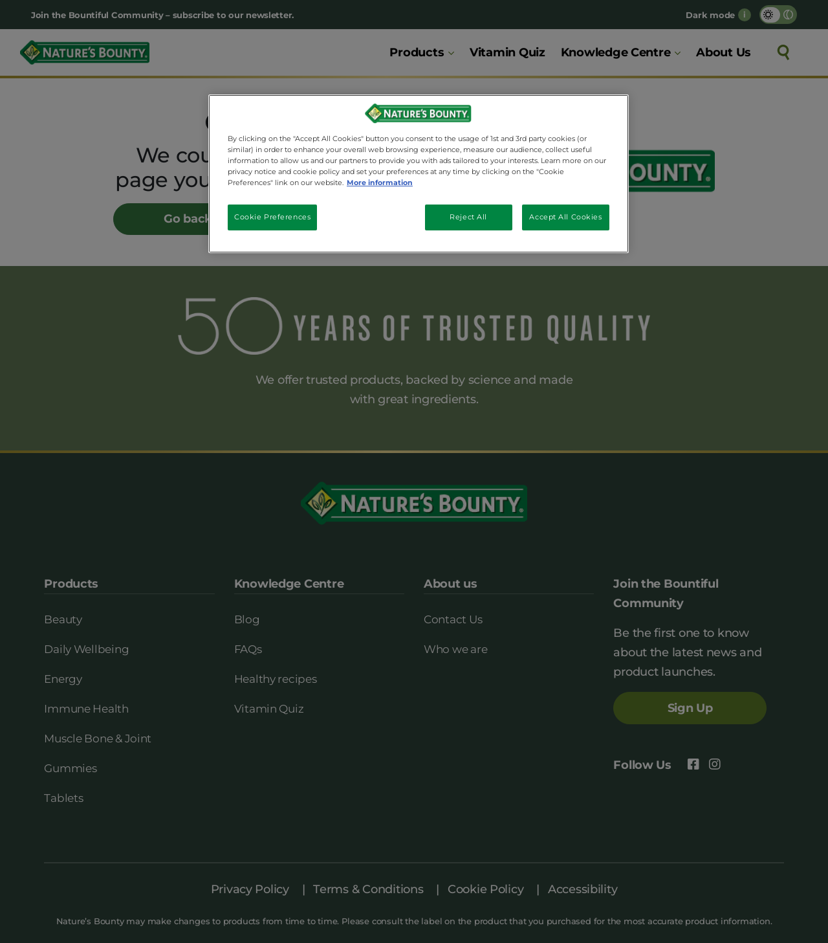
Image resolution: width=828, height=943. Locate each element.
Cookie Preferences (272, 216)
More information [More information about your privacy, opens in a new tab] (380, 182)
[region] (418, 173)
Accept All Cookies (565, 216)
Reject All (468, 216)
